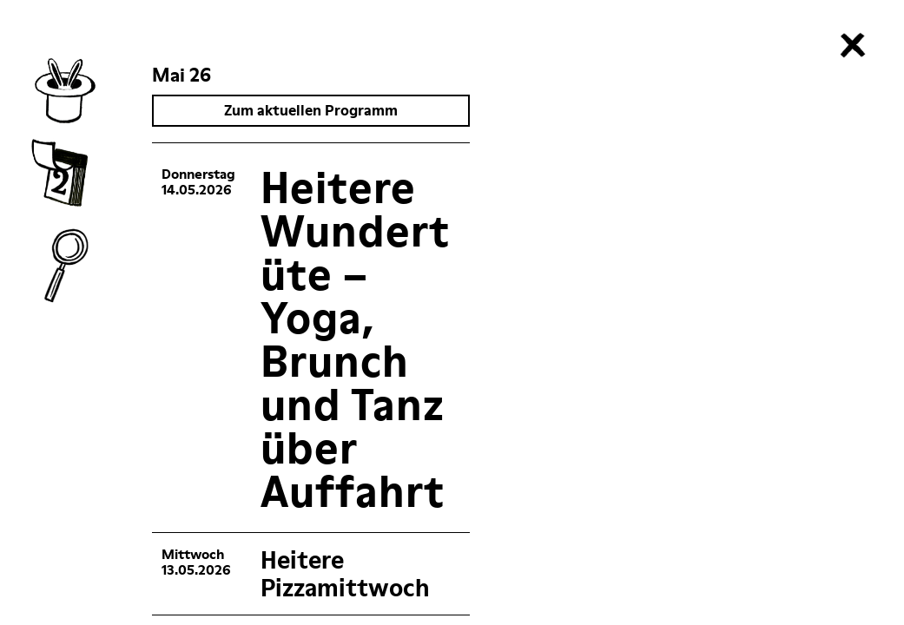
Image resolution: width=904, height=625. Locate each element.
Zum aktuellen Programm (312, 110)
